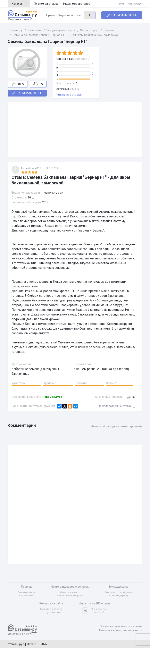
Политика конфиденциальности (120, 630)
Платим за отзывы (46, 3)
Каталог (19, 3)
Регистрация (135, 3)
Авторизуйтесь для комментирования (116, 426)
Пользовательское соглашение (121, 626)
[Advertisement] (75, 129)
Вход (121, 3)
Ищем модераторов (76, 3)
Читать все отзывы (69, 94)
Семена (74, 88)
